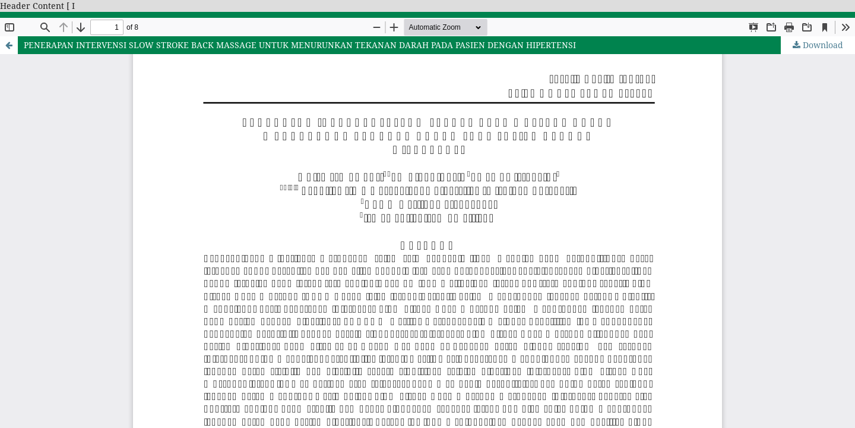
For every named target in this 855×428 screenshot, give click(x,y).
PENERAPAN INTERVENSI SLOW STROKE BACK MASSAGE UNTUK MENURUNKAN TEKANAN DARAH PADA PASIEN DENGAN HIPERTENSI (300, 45)
